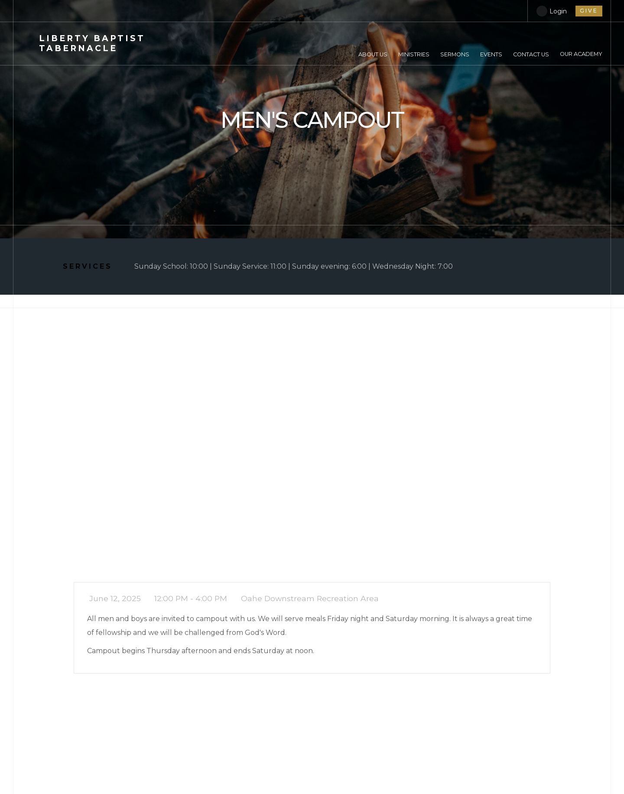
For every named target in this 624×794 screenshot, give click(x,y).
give (589, 10)
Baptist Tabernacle (92, 43)
